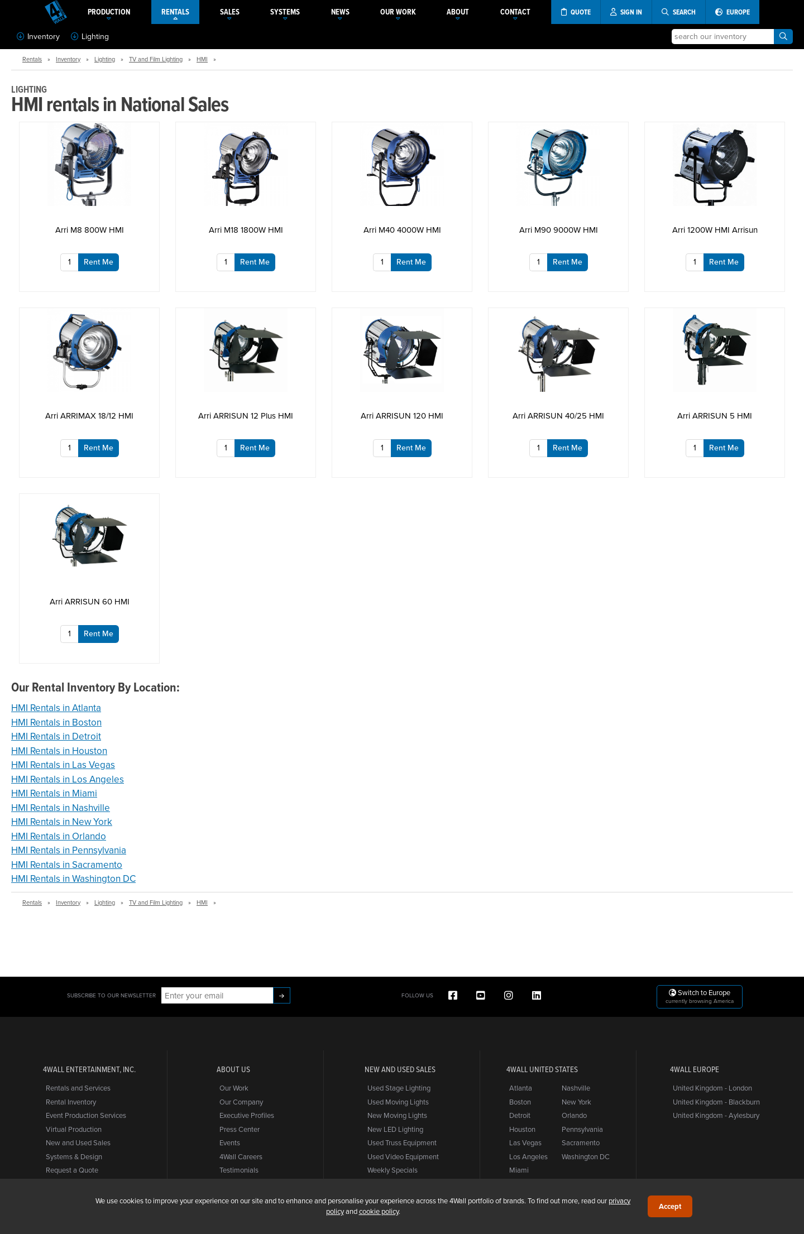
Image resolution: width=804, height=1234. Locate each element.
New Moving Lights (397, 1115)
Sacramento (581, 1142)
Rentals (32, 59)
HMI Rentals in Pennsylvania (68, 850)
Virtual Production (74, 1129)
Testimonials (239, 1170)
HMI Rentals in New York (61, 821)
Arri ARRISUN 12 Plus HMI (245, 415)
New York (576, 1102)
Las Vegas (525, 1142)
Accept (670, 1206)
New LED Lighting (395, 1129)
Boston (520, 1102)
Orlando (574, 1115)
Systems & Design (74, 1156)
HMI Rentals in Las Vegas (63, 764)
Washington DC (586, 1156)
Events (229, 1142)
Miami (519, 1170)
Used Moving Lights (398, 1102)
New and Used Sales (78, 1142)
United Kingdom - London (712, 1088)
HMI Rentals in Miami (54, 793)
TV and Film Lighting (156, 59)
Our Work (233, 1088)
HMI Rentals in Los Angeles (67, 779)
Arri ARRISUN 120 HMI (402, 415)
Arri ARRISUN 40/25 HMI (558, 415)
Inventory (38, 36)
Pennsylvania (582, 1129)
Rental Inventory (71, 1102)
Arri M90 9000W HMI (558, 230)
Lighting (90, 36)
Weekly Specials (392, 1170)
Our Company (241, 1102)
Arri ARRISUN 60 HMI (90, 601)
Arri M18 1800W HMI (246, 230)
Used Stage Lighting (398, 1088)
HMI (202, 59)
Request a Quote (72, 1170)
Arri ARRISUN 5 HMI (714, 415)
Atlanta (520, 1088)
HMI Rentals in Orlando (58, 836)
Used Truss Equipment (402, 1142)
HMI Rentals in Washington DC (73, 878)
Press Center (239, 1129)
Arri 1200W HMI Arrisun (715, 230)
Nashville (576, 1088)
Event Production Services (86, 1115)
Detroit (519, 1115)
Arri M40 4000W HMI (402, 230)
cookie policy (379, 1211)
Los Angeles (528, 1156)
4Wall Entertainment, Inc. (89, 1069)
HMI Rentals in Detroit (56, 736)
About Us (233, 1069)
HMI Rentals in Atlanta (56, 707)
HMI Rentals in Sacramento (66, 864)
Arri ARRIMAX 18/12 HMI (89, 415)
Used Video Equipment (403, 1156)
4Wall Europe (694, 1069)
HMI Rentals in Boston (56, 722)
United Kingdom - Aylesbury (716, 1115)
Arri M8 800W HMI (89, 230)
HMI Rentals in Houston (59, 750)
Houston (522, 1129)
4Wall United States (542, 1069)
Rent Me (98, 261)
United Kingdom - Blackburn (716, 1102)
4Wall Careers (240, 1156)
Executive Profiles (246, 1115)
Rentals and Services (78, 1088)
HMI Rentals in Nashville (60, 807)
